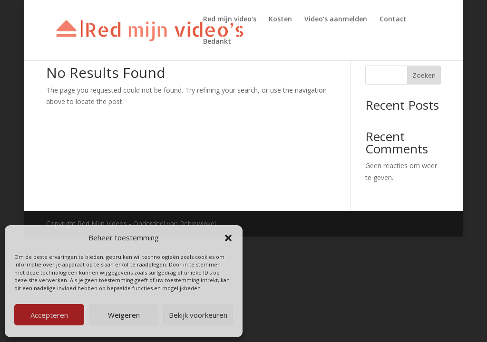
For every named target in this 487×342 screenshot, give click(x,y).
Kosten (280, 19)
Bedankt (217, 42)
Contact (393, 19)
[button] (228, 238)
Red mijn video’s (229, 19)
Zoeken (424, 75)
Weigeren (124, 315)
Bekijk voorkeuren (198, 315)
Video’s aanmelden (335, 19)
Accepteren (49, 315)
